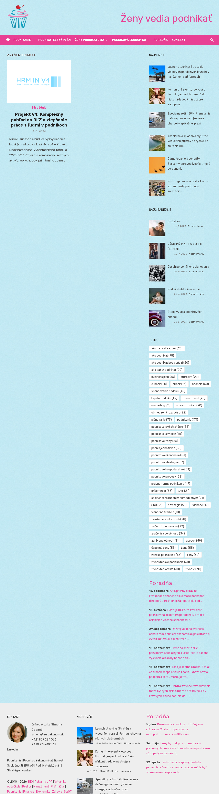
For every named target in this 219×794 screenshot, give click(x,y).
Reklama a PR (41, 769)
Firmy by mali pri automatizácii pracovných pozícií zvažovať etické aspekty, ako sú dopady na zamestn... (181, 741)
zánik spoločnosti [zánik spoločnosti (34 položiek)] (167, 533)
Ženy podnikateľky (90, 40)
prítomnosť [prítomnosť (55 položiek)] (162, 483)
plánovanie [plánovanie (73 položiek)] (162, 412)
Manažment (38, 774)
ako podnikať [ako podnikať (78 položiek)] (200, 348)
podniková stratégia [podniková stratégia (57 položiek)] (168, 455)
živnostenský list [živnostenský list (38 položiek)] (166, 562)
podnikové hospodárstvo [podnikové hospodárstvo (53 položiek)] (171, 462)
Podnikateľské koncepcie (185, 289)
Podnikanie (22, 40)
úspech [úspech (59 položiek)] (195, 533)
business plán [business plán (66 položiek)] (164, 370)
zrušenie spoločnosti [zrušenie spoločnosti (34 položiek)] (169, 526)
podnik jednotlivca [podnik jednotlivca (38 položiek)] (167, 441)
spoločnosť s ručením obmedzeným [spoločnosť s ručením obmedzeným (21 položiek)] (178, 491)
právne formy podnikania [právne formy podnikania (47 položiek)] (171, 476)
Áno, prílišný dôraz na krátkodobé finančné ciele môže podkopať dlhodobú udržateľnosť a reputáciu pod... (182, 589)
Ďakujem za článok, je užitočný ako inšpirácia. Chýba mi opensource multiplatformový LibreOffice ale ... (180, 722)
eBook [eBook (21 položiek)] (180, 377)
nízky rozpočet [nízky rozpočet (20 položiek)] (190, 398)
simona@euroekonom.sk (45, 722)
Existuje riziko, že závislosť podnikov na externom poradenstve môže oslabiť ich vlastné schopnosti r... (182, 608)
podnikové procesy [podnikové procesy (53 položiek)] (167, 469)
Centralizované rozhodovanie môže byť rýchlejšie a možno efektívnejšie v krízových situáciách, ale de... (180, 684)
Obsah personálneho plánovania (189, 266)
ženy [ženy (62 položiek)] (194, 548)
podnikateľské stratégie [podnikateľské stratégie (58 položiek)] (171, 419)
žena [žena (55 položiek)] (188, 540)
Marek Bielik (116, 736)
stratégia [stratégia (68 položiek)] (178, 498)
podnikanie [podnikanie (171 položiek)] (188, 412)
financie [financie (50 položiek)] (201, 377)
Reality (24, 774)
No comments (132, 736)
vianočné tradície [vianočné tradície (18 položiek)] (166, 505)
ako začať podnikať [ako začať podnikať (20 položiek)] (167, 362)
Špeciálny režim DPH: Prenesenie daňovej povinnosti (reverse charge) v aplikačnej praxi (190, 118)
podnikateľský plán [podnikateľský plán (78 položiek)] (167, 427)
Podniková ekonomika (129, 40)
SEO (27, 769)
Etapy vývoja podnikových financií (191, 312)
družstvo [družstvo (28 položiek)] (191, 370)
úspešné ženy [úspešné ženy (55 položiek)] (164, 540)
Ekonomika (40, 779)
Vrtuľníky (57, 769)
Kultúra (9, 789)
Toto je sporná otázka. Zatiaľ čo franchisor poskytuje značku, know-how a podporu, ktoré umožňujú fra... (182, 665)
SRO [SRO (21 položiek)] (158, 498)
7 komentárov (197, 226)
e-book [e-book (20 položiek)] (160, 377)
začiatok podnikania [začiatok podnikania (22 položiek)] (168, 519)
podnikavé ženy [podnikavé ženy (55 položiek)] (165, 434)
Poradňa (160, 40)
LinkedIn (34, 737)
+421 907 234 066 (41, 727)
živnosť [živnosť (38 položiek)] (194, 562)
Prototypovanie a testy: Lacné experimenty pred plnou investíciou (189, 186)
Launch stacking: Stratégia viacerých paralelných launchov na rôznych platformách (191, 72)
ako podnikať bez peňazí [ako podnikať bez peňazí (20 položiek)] (171, 355)
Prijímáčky (55, 774)
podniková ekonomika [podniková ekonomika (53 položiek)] (169, 448)
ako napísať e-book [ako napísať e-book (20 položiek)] (168, 348)
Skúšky (20, 789)
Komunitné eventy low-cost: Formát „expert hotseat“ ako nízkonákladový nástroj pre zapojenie (118, 749)
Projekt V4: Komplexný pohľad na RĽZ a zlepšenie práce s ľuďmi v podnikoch (37, 121)
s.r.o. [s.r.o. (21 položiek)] (184, 483)
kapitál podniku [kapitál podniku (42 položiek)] (165, 391)
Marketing (54, 784)
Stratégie (37, 109)
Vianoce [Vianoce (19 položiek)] (201, 498)
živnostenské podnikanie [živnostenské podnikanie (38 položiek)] (171, 555)
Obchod (32, 789)
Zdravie (54, 779)
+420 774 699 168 (41, 732)
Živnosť (55, 748)
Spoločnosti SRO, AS (17, 753)
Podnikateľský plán (54, 40)
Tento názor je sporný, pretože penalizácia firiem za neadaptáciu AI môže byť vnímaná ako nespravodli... (177, 760)
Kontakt (178, 40)
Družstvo (175, 221)
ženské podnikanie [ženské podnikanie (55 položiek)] (167, 548)
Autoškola (10, 774)
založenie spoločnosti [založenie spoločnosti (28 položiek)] (169, 512)
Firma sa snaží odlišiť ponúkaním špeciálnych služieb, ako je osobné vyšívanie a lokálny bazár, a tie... (182, 646)
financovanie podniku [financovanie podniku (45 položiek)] (169, 384)
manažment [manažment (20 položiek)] (195, 391)
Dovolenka (45, 789)
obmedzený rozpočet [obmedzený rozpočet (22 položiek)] (169, 405)
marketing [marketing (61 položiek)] (162, 398)
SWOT (65, 779)
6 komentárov (198, 271)
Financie (25, 779)
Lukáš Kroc (116, 782)
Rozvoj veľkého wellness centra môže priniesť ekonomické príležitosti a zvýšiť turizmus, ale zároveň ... (182, 627)
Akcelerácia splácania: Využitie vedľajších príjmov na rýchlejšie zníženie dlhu (189, 141)
